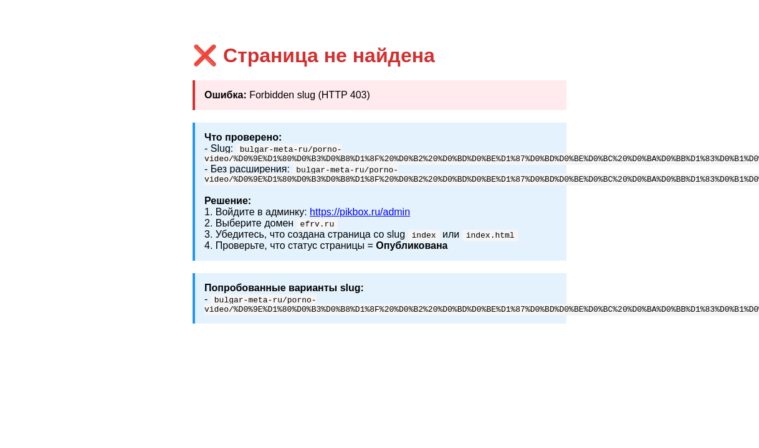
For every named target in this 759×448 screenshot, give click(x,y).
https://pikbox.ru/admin (360, 215)
